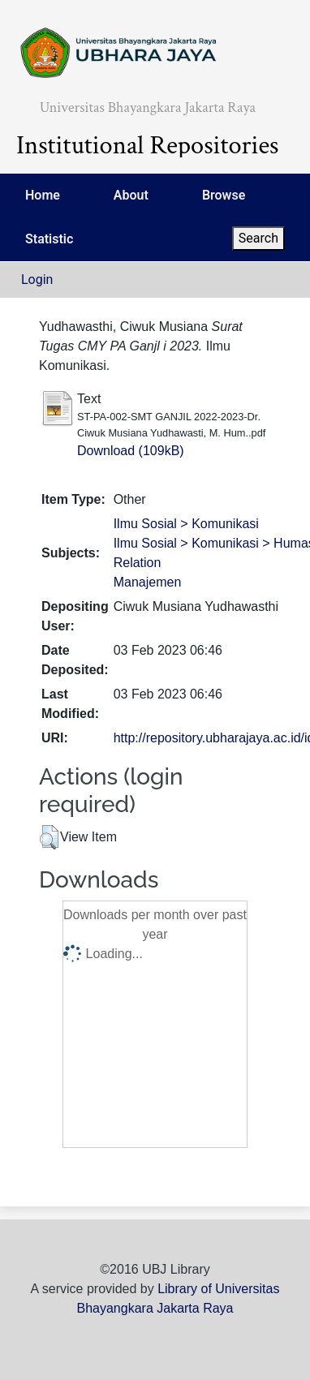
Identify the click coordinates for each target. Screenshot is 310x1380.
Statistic (49, 239)
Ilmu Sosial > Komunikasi (186, 524)
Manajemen (148, 582)
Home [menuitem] (42, 195)
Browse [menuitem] (223, 195)
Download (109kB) (130, 451)
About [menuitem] (131, 195)
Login (37, 279)
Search (258, 238)
